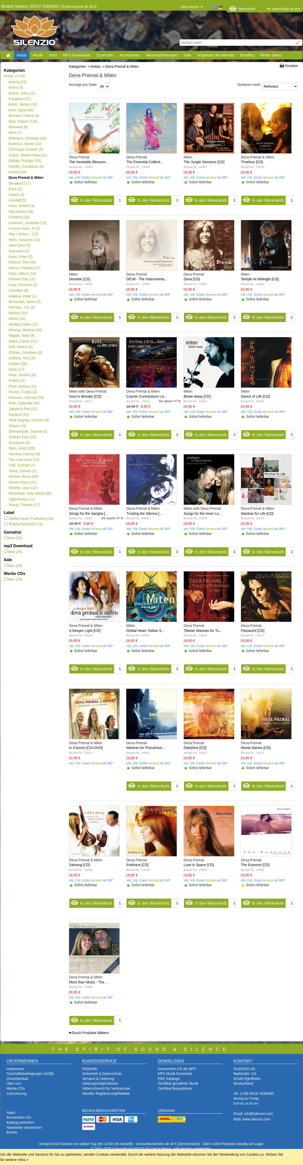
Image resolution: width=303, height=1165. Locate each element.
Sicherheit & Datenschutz (102, 1074)
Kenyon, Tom (22, 262)
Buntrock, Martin (25, 144)
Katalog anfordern (21, 1122)
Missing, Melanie (25, 330)
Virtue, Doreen (22, 471)
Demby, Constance (26, 166)
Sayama (18, 415)
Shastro (17, 426)
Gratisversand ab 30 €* (79, 7)
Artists (21, 55)
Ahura (15, 87)
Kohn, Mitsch (22, 273)
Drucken (291, 66)
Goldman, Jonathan (27, 223)
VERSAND (166, 1111)
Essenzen (105, 55)
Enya (15, 189)
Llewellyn (18, 290)
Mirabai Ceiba (23, 324)
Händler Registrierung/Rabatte (106, 1093)
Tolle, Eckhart (21, 465)
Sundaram (19, 443)
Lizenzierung (16, 1093)
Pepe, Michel (22, 375)
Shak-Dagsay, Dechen (28, 420)
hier (287, 1154)
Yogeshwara (21, 499)
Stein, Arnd (21, 448)
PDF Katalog (168, 1079)
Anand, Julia (21, 93)
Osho (16, 369)
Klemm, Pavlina (24, 268)
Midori (16, 319)
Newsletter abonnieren (24, 1127)
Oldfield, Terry (22, 358)
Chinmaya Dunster (25, 149)
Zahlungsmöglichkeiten (100, 1083)
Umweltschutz (17, 1079)
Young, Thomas (24, 505)
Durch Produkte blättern (90, 1033)
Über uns (14, 1083)
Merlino (17, 313)
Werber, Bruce (23, 476)
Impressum (15, 1069)
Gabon (16, 195)
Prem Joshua (22, 386)
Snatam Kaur (22, 437)
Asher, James (22, 104)
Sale (187, 55)
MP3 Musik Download (175, 1074)
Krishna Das (21, 279)
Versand (96, 177)
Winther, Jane (22, 488)
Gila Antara (20, 212)
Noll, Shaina (20, 347)
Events (12, 1132)
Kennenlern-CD (19, 1117)
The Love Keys (23, 460)
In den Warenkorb (91, 199)
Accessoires (129, 55)
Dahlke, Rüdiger (24, 161)
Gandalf (17, 200)
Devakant (19, 183)
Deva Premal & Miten (25, 178)
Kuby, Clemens (23, 285)
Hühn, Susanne (24, 240)
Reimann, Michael (26, 398)
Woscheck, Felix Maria (29, 493)
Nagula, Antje (21, 335)
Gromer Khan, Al (24, 228)
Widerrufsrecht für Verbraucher (106, 1088)
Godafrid (18, 217)
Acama (17, 82)
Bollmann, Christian (27, 138)
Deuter (17, 172)
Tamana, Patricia (24, 454)
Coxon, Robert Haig (27, 155)
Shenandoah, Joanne (27, 431)
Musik (38, 55)
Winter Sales (270, 55)
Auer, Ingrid (21, 110)
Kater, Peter (20, 257)
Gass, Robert (21, 206)
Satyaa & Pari (22, 409)
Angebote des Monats (215, 55)
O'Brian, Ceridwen (25, 353)
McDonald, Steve (24, 302)
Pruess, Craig (22, 392)
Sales (11, 1113)
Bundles (247, 55)
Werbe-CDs (16, 1088)
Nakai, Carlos (22, 341)
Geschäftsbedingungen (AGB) (30, 1074)
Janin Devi (19, 245)
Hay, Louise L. (23, 234)
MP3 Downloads (76, 55)
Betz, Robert (22, 121)
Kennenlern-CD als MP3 (177, 1069)
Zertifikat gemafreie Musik (178, 1083)
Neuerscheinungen (162, 55)
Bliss (14, 132)
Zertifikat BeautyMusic (175, 1088)
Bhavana (18, 127)
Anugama (19, 99)
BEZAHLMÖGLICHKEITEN (103, 1111)
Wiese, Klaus (22, 482)
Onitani (17, 364)
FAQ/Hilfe (89, 1069)
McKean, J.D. (21, 307)
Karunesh (18, 251)
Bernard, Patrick (23, 116)
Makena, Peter (22, 296)
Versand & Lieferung (98, 1079)
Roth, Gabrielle (23, 403)
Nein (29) (13, 538)
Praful (16, 381)
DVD (53, 55)
